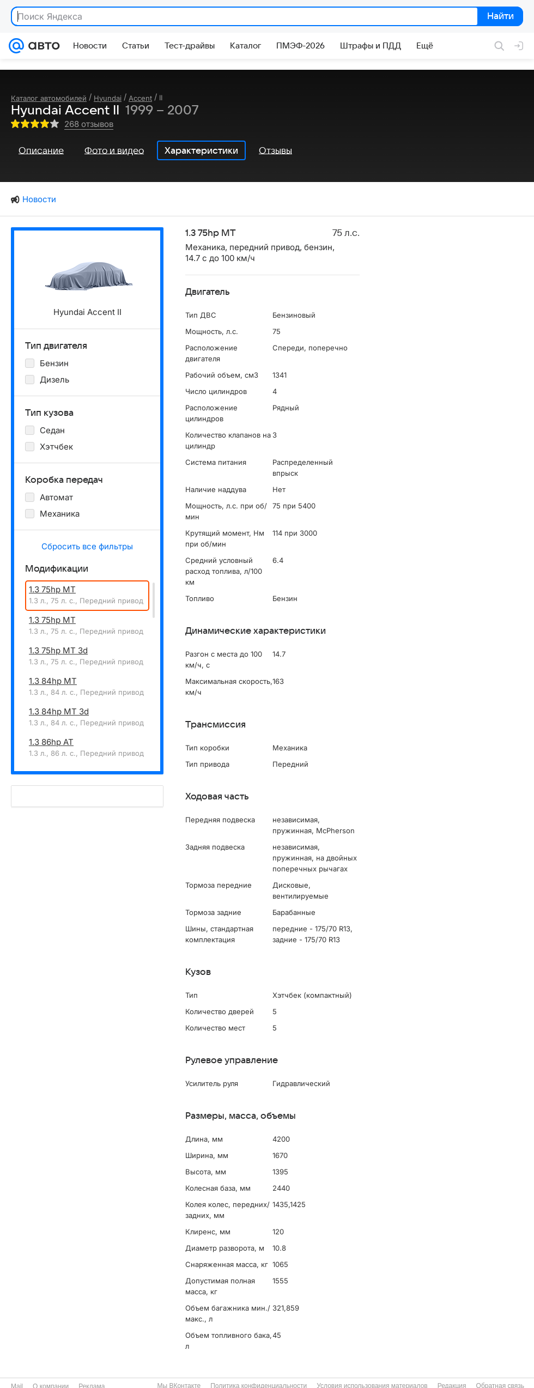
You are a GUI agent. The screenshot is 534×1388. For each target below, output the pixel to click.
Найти (499, 17)
